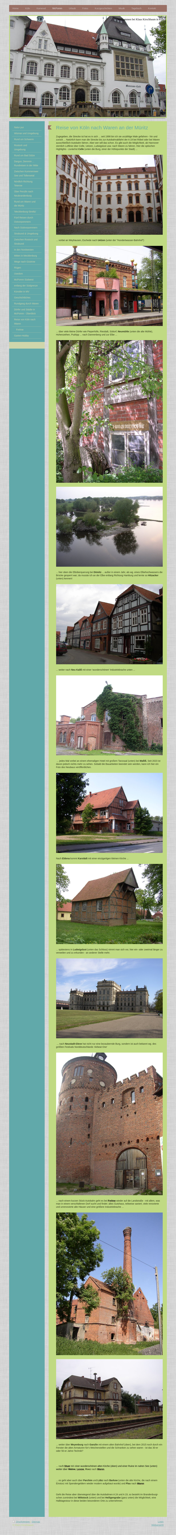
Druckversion (21, 1521)
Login (161, 1521)
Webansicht (157, 1525)
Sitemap (36, 1521)
